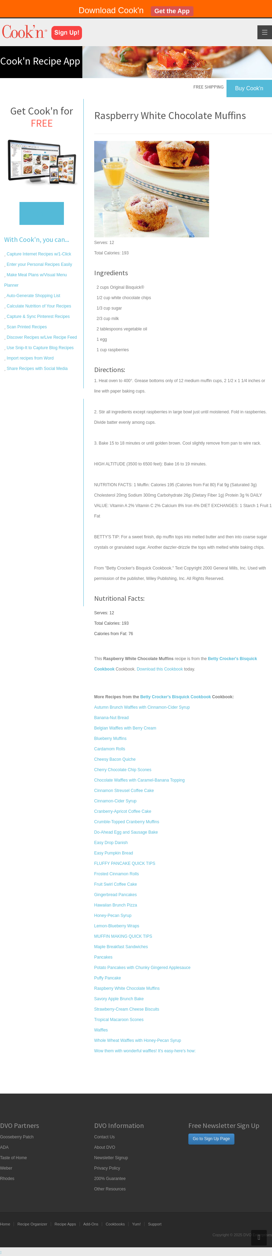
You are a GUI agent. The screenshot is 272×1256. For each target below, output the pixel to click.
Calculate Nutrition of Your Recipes (38, 306)
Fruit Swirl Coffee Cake (115, 884)
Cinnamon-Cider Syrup (115, 801)
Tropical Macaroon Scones (118, 1019)
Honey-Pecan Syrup (112, 915)
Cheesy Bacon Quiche (114, 759)
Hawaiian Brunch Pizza (115, 905)
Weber (6, 1168)
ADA (4, 1147)
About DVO (104, 1147)
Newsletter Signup (111, 1157)
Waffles (101, 1030)
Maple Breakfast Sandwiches (121, 946)
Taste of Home (13, 1157)
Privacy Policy (107, 1168)
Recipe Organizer (32, 1224)
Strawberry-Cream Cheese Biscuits (126, 1009)
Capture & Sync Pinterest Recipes (38, 316)
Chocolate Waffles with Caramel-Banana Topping (139, 780)
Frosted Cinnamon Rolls (116, 873)
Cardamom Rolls (109, 749)
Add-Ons (90, 1224)
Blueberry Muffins (110, 738)
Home (5, 1224)
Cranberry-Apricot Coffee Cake (122, 811)
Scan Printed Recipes (26, 326)
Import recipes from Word (29, 358)
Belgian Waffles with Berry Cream (125, 728)
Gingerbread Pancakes (115, 894)
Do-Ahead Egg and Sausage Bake (126, 832)
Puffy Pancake (107, 978)
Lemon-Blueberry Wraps (116, 926)
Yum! (136, 1224)
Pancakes (103, 957)
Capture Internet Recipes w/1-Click (38, 254)
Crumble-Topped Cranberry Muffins (126, 821)
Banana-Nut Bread (111, 717)
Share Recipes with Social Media (37, 368)
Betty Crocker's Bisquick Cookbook (175, 696)
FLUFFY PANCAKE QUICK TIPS (124, 863)
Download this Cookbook (160, 669)
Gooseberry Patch (17, 1137)
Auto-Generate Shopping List (33, 295)
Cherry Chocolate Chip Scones (122, 769)
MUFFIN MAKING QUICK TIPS (123, 936)
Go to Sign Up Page (211, 1138)
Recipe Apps (65, 1224)
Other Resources (110, 1189)
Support (155, 1224)
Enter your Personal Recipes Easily (39, 264)
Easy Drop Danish (111, 842)
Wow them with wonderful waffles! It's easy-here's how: (145, 1050)
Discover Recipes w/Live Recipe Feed (41, 337)
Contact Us (104, 1137)
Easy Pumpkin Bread (113, 853)
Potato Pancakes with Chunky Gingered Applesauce (142, 967)
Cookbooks (115, 1224)
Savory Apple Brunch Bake (119, 998)
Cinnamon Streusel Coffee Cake (124, 790)
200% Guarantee (110, 1178)
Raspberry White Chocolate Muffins (127, 988)
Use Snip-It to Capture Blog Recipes (40, 347)
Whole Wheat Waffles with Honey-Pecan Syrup (137, 1040)
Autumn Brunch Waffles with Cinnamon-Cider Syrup (142, 707)
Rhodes (7, 1178)
